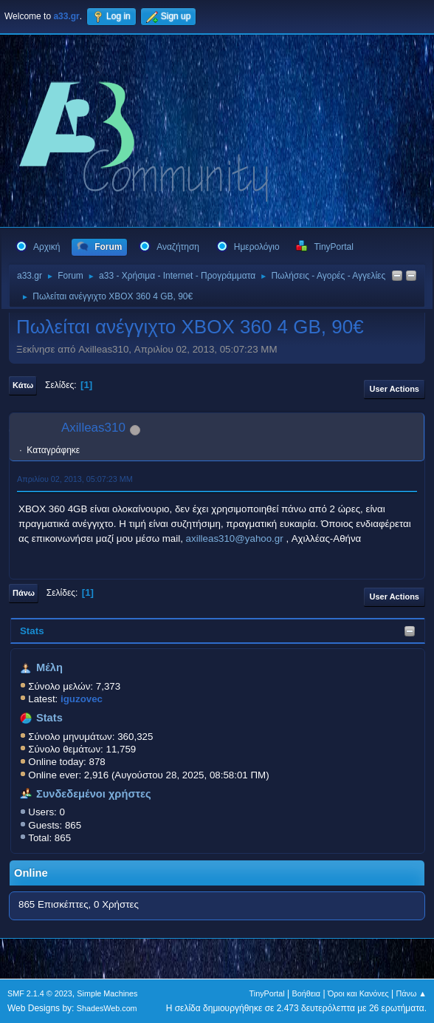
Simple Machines (107, 993)
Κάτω (23, 385)
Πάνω (24, 592)
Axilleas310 (93, 428)
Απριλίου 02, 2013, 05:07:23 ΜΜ (75, 479)
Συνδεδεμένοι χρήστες (93, 794)
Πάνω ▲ (411, 993)
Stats (32, 630)
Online (31, 873)
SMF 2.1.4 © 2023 (39, 993)
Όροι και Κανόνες (358, 993)
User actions (394, 388)
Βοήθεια (306, 993)
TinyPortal (267, 993)
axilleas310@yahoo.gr (234, 538)
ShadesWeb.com (107, 1008)
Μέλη (49, 667)
